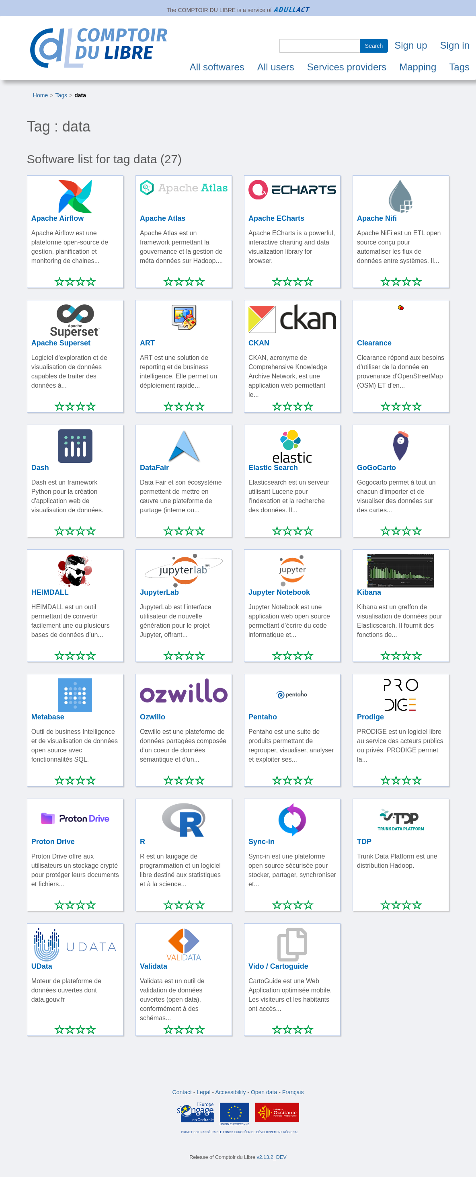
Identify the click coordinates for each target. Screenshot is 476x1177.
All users (275, 67)
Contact (182, 1092)
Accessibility (230, 1092)
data (80, 95)
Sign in (455, 45)
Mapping (417, 67)
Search (374, 46)
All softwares (217, 67)
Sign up (410, 45)
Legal (203, 1092)
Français (293, 1092)
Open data (264, 1092)
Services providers (346, 67)
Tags (459, 67)
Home (40, 95)
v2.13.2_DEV (272, 1157)
